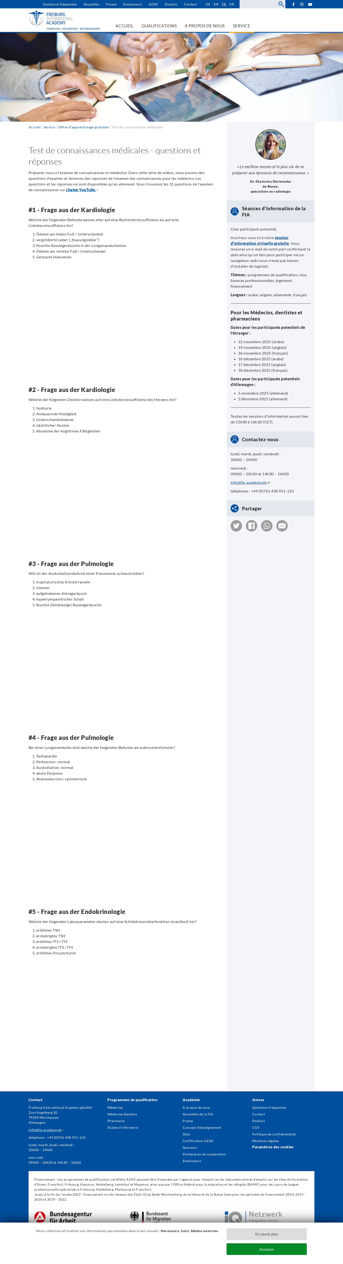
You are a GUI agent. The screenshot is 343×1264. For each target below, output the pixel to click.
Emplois (171, 4)
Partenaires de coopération (204, 1154)
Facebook (293, 4)
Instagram (302, 4)
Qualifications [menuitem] (159, 25)
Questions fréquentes (60, 4)
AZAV (153, 4)
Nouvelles (91, 4)
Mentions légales (265, 1141)
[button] (236, 526)
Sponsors (190, 1147)
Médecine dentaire (122, 1114)
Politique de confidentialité (274, 1134)
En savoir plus (266, 1234)
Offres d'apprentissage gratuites (83, 127)
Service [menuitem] (241, 25)
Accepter (266, 1249)
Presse (111, 4)
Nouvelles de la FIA (198, 1114)
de (208, 4)
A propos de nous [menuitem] (205, 25)
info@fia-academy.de (250, 482)
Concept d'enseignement (202, 1127)
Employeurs (132, 4)
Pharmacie (115, 1121)
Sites (186, 1134)
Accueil (34, 127)
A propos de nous (196, 1107)
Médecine (115, 1107)
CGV (256, 1127)
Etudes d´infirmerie (122, 1127)
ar (231, 4)
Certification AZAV (198, 1141)
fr (224, 4)
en (216, 4)
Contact (190, 4)
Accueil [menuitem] (124, 25)
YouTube (310, 4)
